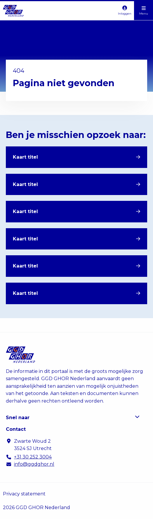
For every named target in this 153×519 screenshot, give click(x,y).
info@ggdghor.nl (34, 464)
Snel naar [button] (73, 417)
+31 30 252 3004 (33, 457)
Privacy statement (24, 494)
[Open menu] (143, 10)
